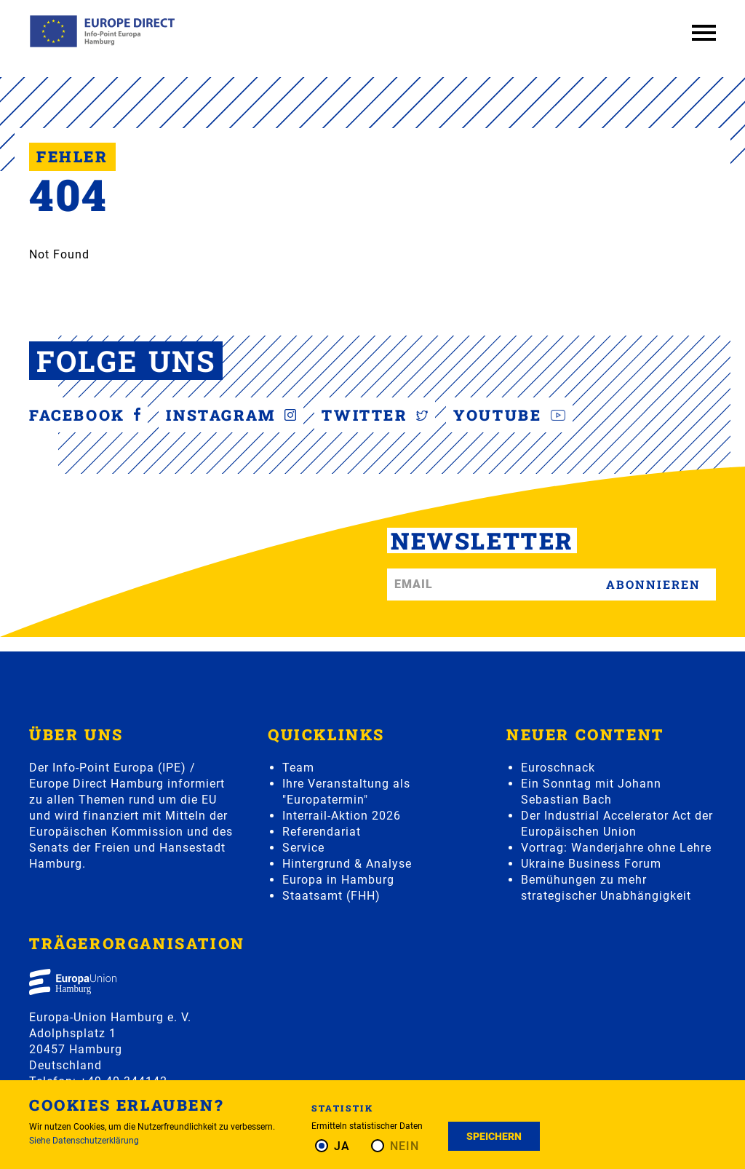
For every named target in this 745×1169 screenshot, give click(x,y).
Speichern (494, 1136)
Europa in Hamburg (338, 880)
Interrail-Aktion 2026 (341, 816)
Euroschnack (558, 767)
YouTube (514, 415)
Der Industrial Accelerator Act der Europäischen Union (617, 824)
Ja (342, 1146)
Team (298, 767)
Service (303, 848)
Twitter (379, 415)
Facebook (85, 415)
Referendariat (321, 832)
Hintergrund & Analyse (347, 864)
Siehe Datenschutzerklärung (84, 1141)
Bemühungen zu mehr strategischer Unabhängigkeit (606, 888)
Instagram (233, 415)
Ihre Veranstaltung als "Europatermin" (346, 792)
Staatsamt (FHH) (331, 896)
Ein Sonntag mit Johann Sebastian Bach (591, 792)
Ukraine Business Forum (591, 864)
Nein (404, 1146)
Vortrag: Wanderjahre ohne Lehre (616, 848)
